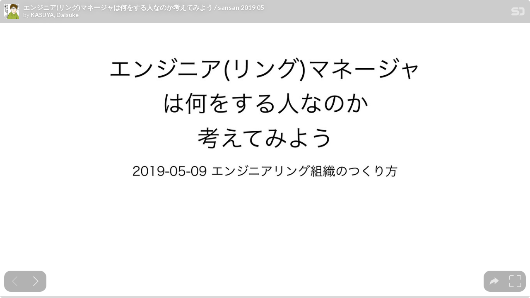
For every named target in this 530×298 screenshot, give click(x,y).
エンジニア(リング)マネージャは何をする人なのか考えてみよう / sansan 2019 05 (143, 7)
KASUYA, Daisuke (55, 15)
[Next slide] (35, 281)
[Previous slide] (14, 281)
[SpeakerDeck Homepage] (518, 13)
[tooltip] (494, 281)
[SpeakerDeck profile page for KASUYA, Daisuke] (11, 12)
